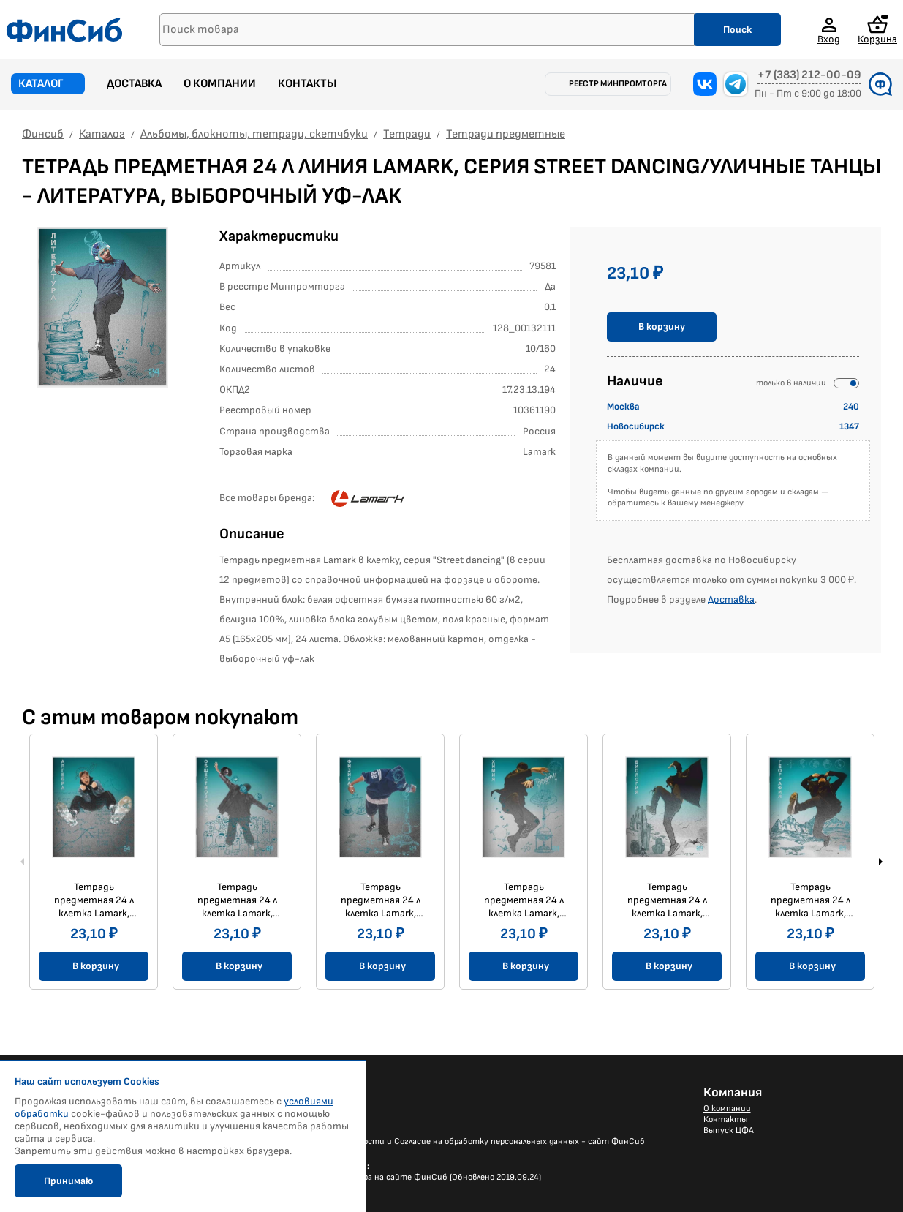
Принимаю (68, 1181)
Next (880, 862)
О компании (220, 84)
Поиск (737, 29)
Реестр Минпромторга (618, 83)
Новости (272, 1108)
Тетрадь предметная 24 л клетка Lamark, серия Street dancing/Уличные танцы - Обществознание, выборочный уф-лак (237, 900)
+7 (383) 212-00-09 (809, 75)
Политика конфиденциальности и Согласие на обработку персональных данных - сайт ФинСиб (449, 1141)
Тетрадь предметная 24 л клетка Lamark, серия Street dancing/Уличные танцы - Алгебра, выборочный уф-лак (94, 900)
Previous (22, 862)
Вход (828, 39)
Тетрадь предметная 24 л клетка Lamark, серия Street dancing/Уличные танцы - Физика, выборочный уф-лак (380, 900)
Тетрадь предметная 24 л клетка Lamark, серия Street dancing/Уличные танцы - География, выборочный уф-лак (810, 900)
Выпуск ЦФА (728, 1130)
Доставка (134, 84)
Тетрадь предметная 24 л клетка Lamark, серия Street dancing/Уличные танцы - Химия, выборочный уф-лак (524, 900)
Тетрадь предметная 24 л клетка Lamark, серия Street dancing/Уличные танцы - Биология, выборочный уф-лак (667, 900)
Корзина (877, 30)
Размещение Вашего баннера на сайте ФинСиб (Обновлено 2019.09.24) (397, 1172)
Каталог (41, 84)
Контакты (307, 84)
